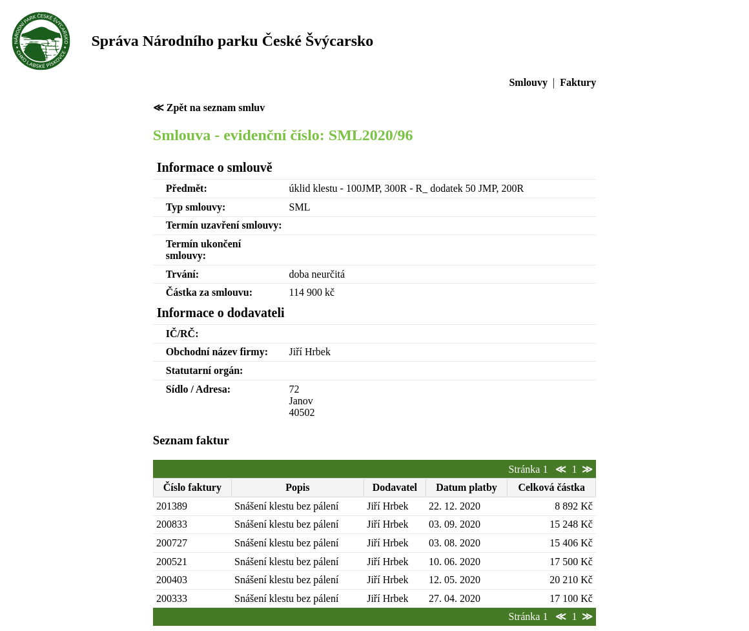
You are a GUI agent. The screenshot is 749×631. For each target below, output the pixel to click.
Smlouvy (528, 82)
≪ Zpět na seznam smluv (209, 107)
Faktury (578, 82)
